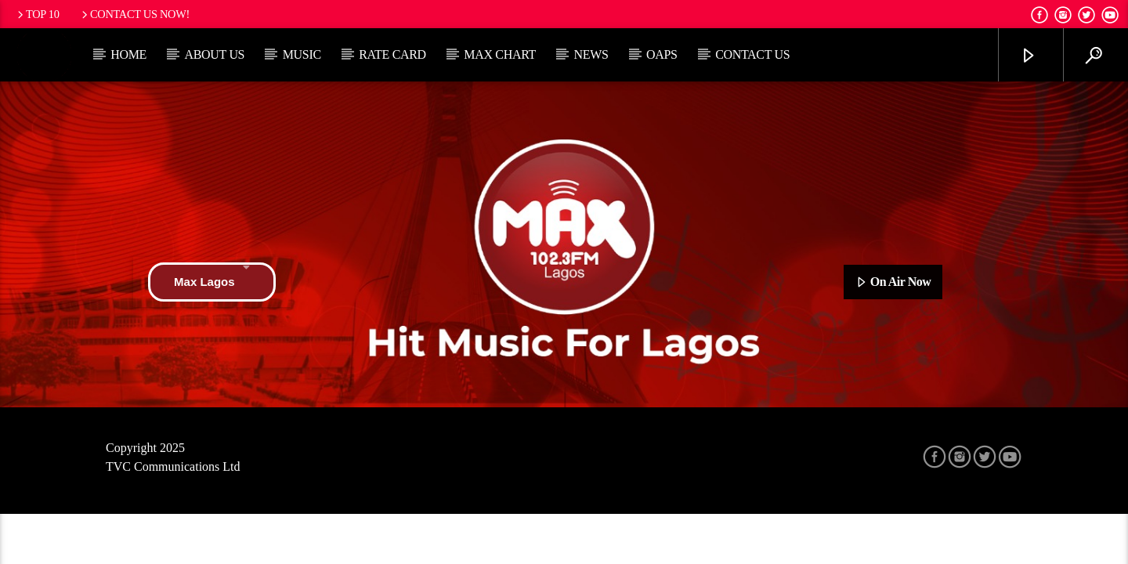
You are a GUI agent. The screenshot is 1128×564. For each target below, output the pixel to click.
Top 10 (37, 14)
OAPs (662, 54)
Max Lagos (212, 282)
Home (128, 54)
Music (302, 54)
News (590, 54)
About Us (214, 54)
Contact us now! (134, 14)
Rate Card (392, 54)
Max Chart (500, 54)
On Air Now (893, 283)
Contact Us (752, 54)
